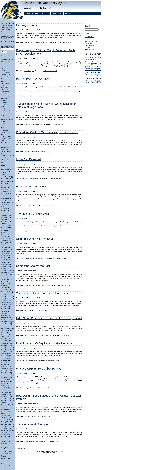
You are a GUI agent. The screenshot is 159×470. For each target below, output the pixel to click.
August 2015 (5, 304)
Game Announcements (8, 94)
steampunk (4, 149)
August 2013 (5, 356)
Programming (5, 132)
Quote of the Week (6, 136)
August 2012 (5, 381)
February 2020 (5, 196)
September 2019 (6, 202)
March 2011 (4, 417)
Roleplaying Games (6, 25)
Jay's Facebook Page (91, 41)
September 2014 (6, 328)
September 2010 (6, 430)
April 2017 (4, 262)
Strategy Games (6, 29)
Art (2, 66)
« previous (19, 448)
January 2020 (5, 198)
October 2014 (5, 326)
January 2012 (5, 396)
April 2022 (4, 187)
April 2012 (4, 390)
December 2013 (6, 347)
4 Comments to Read (57, 124)
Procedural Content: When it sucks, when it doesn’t (47, 132)
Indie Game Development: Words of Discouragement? (49, 318)
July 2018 (4, 230)
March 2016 (4, 290)
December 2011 (6, 398)
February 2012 (5, 394)
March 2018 (4, 238)
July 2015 (4, 307)
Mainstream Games (7, 119)
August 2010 (5, 432)
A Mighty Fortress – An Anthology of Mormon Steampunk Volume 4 (95, 68)
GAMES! (35, 13)
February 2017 (5, 266)
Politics (3, 128)
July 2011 (4, 409)
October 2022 (5, 179)
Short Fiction (5, 145)
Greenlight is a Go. (27, 25)
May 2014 (4, 336)
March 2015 (4, 315)
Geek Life (4, 98)
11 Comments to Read (50, 71)
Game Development (7, 96)
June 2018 (4, 232)
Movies (3, 121)
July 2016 (4, 281)
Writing (3, 162)
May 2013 (4, 362)
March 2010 (4, 443)
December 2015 (6, 296)
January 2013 (5, 371)
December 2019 (6, 200)
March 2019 (4, 213)
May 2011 (4, 413)
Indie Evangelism (6, 109)
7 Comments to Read (44, 388)
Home (27, 13)
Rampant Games (6, 138)
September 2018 (6, 226)
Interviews (4, 115)
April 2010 (4, 441)
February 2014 (5, 343)
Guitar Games (5, 104)
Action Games (5, 32)
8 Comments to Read (66, 335)
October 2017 (5, 249)
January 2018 (5, 243)
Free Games (5, 91)
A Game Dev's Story (7, 60)
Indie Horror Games (7, 111)
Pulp (2, 134)
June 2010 (4, 437)
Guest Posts (5, 102)
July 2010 (4, 434)
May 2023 (4, 174)
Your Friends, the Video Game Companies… (43, 293)
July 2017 (4, 255)
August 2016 (5, 279)
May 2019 (4, 209)
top (24, 448)
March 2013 (4, 366)
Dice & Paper (5, 83)
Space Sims (4, 147)
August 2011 (5, 407)
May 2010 (4, 439)
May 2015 (4, 311)
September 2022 (6, 181)
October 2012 (5, 377)
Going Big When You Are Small (35, 238)
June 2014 (4, 334)
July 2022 (4, 183)
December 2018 (6, 219)
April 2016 (4, 287)
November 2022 (6, 177)
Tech (2, 153)
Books (3, 70)
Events (3, 85)
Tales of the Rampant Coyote (45, 3)
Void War (87, 47)
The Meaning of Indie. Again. (33, 213)
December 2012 (6, 373)
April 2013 (4, 364)
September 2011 (6, 405)
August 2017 (5, 253)
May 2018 (4, 234)
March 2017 (4, 264)
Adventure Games (6, 27)
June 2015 (4, 309)
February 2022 (5, 191)
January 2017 (5, 268)
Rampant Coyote (90, 66)
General (3, 100)
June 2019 (4, 206)
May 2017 (4, 260)
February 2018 (5, 240)
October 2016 (5, 275)
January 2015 (5, 319)
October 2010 (5, 428)
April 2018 (4, 236)
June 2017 (4, 258)
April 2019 (4, 211)
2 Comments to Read (54, 178)
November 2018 (6, 221)
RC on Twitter (89, 43)
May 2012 (4, 388)
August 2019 (5, 204)
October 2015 (5, 300)
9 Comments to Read (44, 416)
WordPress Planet (6, 466)
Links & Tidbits (5, 117)
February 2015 (5, 317)
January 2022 (5, 194)
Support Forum (6, 461)
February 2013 (5, 368)
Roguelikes (4, 143)
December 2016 (6, 270)
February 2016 (5, 292)
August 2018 (5, 228)
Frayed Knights (5, 89)
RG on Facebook (90, 39)
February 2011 (5, 420)
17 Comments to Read (64, 42)
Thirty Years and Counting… (33, 424)
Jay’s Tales (44, 13)
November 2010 (6, 426)
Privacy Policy (59, 451)
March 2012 (4, 392)
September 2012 (6, 379)
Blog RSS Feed (89, 37)
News (2, 126)
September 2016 (6, 277)
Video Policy (57, 13)
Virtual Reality (5, 158)
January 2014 (5, 345)
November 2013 (6, 349)
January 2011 (5, 422)
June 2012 (4, 385)
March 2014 (4, 341)
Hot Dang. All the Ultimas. (31, 186)
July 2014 (4, 332)
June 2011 (4, 411)
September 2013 (6, 353)
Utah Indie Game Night (8, 155)
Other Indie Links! (90, 49)
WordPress (53, 452)
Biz (2, 68)
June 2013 (4, 360)
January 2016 (5, 294)
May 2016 (4, 285)
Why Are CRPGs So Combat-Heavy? (38, 368)
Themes (3, 463)
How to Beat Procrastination (33, 78)
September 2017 (6, 251)
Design (3, 81)
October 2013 (5, 351)
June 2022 (4, 185)
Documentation (6, 453)
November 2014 (6, 324)
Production (4, 130)
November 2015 (6, 298)
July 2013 (4, 358)
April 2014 (4, 339)
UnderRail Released (28, 159)
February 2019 (5, 215)
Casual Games (5, 72)
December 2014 (6, 322)
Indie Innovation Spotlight (9, 113)
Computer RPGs (6, 74)
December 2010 (6, 424)
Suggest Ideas (5, 458)
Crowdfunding (5, 77)
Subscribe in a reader (32, 454)
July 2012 (4, 383)
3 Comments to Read (45, 96)
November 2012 (6, 375)
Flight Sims (4, 87)
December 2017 (6, 245)
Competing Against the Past (33, 265)
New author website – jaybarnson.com (94, 58)
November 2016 (6, 272)
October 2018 (5, 223)
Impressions (4, 106)
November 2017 (6, 247)
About (67, 13)
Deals (3, 79)
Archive (3, 64)
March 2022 (4, 189)
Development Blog (7, 451)
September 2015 (6, 302)
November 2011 (6, 400)
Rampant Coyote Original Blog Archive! (6, 171)
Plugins (3, 456)
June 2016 (4, 283)
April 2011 (4, 415)
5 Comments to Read (44, 151)
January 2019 (5, 217)
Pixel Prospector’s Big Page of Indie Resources (45, 343)
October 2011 (5, 403)
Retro (2, 141)
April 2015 (4, 313)
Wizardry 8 (4, 160)
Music (3, 123)
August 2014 (5, 330)
